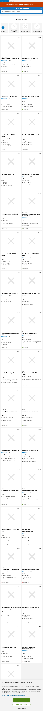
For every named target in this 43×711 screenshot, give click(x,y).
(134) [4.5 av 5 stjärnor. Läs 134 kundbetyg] (10, 609)
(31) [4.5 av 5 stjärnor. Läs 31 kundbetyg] (30, 136)
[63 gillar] (18, 193)
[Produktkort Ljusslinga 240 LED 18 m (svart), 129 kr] (11, 201)
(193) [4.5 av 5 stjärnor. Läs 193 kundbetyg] (31, 335)
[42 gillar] (18, 548)
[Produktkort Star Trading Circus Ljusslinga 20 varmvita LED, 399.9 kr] (11, 46)
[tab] (4, 1)
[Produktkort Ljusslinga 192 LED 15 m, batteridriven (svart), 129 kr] (32, 634)
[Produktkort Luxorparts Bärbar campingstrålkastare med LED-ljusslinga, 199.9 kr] (32, 201)
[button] (25, 21)
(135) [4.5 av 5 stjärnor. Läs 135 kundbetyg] (31, 650)
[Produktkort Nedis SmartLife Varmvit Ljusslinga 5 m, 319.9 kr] (11, 438)
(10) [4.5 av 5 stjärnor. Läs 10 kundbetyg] (30, 413)
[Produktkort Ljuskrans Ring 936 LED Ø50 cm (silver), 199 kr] (11, 241)
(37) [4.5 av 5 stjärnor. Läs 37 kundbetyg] (30, 257)
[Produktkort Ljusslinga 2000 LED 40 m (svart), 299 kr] (11, 634)
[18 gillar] (39, 233)
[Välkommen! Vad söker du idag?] (22, 11)
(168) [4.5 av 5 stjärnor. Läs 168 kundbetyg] (31, 571)
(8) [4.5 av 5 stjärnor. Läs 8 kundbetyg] (9, 452)
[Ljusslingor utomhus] (37, 28)
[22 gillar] (39, 37)
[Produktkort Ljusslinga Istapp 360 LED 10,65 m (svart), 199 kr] (32, 281)
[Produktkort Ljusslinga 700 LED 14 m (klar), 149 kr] (11, 84)
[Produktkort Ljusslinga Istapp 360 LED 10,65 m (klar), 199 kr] (11, 517)
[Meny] (2, 8)
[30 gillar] (18, 233)
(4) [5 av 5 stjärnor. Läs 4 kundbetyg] (9, 374)
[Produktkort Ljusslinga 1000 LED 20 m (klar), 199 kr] (32, 122)
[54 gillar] (39, 76)
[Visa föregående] (2, 27)
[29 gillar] (18, 509)
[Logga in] (37, 8)
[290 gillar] (39, 626)
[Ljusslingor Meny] (8, 15)
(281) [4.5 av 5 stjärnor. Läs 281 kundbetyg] (10, 295)
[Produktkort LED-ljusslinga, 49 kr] (11, 674)
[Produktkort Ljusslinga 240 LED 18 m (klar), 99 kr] (32, 46)
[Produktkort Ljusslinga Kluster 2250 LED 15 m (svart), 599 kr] (32, 241)
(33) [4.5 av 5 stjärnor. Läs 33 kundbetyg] (9, 138)
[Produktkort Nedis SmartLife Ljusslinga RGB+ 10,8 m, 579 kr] (11, 477)
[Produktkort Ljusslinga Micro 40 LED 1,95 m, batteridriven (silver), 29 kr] (32, 595)
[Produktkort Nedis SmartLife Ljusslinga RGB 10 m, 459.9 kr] (32, 398)
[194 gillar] (18, 153)
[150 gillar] (18, 390)
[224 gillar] (39, 548)
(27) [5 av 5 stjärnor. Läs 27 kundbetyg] (9, 336)
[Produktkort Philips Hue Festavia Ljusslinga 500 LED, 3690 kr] (32, 360)
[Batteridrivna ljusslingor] (14, 28)
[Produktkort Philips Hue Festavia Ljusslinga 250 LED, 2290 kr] (32, 477)
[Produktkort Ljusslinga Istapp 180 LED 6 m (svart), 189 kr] (11, 595)
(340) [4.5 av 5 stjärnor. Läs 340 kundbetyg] (31, 176)
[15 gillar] (18, 666)
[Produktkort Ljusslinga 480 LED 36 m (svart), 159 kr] (32, 556)
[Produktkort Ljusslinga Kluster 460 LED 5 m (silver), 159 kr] (11, 122)
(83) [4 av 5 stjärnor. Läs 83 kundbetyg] (9, 413)
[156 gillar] (18, 586)
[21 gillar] (39, 429)
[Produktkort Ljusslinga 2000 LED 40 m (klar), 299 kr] (32, 84)
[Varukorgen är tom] (41, 8)
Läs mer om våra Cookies (7, 695)
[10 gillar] (18, 352)
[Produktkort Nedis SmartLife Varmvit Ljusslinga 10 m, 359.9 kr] (11, 556)
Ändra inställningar (21, 708)
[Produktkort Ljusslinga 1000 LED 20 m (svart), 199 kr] (11, 281)
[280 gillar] (39, 272)
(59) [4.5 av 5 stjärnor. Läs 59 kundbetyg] (9, 98)
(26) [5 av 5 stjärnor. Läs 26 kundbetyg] (30, 60)
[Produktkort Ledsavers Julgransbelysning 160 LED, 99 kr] (32, 320)
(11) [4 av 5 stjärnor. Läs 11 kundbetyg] (9, 257)
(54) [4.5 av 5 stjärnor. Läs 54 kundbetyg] (9, 649)
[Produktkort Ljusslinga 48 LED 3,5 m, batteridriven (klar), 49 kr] (32, 517)
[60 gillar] (39, 193)
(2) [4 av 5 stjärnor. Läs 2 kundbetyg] (9, 492)
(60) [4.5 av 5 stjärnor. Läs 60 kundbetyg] (30, 217)
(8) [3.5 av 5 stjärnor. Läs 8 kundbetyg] (30, 452)
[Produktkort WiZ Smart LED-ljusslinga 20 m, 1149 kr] (11, 360)
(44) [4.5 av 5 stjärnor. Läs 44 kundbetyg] (30, 98)
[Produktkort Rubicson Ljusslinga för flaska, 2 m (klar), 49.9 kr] (11, 398)
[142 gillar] (39, 312)
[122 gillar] (18, 272)
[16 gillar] (18, 469)
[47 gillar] (18, 626)
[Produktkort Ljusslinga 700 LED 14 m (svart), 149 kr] (32, 162)
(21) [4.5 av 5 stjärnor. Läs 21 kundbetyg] (30, 533)
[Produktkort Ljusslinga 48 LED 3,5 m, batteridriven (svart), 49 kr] (11, 162)
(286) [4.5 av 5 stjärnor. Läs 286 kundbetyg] (31, 297)
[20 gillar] (39, 114)
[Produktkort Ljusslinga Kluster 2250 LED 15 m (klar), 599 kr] (11, 320)
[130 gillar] (39, 153)
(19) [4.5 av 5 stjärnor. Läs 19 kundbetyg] (9, 571)
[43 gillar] (18, 114)
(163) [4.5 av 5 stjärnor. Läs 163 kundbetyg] (10, 178)
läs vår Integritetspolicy (19, 695)
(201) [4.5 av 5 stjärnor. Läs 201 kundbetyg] (10, 60)
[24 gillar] (18, 76)
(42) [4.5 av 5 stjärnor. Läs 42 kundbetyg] (9, 533)
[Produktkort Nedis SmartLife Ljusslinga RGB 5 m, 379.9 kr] (32, 438)
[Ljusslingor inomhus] (25, 28)
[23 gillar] (18, 429)
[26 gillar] (18, 312)
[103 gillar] (18, 37)
